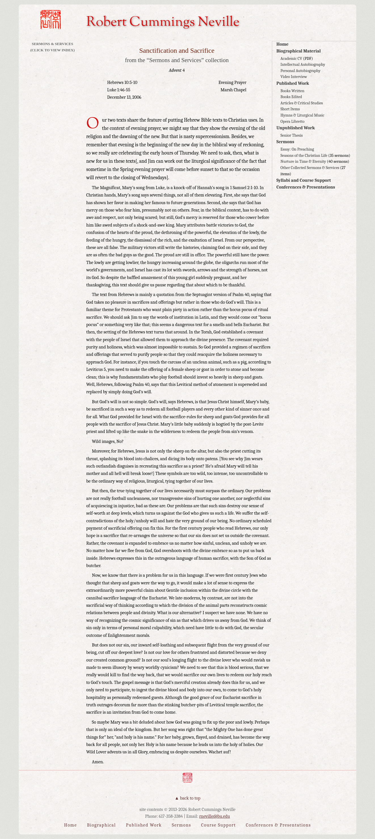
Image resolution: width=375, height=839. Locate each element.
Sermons (285, 141)
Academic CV (291, 58)
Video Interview (294, 76)
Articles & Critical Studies (302, 103)
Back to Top (190, 798)
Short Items (290, 109)
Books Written (292, 90)
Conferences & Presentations (305, 187)
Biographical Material (298, 51)
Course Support (218, 825)
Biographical (101, 825)
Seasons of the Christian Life (304, 155)
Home (282, 44)
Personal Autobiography (301, 70)
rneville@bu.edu (214, 816)
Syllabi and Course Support (303, 180)
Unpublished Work (295, 127)
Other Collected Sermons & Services (310, 167)
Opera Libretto (292, 121)
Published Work (292, 83)
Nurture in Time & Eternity (303, 161)
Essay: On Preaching (297, 149)
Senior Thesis (292, 135)
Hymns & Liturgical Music (303, 115)
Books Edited (291, 96)
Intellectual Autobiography (303, 64)
